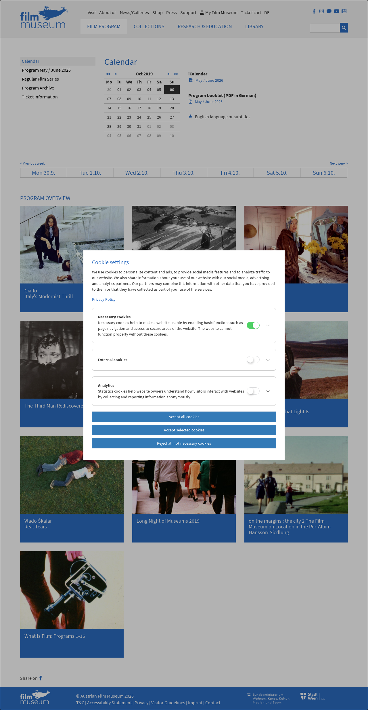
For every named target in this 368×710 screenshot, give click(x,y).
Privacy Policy (104, 299)
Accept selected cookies (184, 430)
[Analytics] (253, 391)
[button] (266, 325)
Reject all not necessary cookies (184, 443)
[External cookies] (253, 359)
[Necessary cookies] (253, 325)
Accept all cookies (184, 416)
